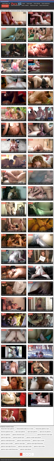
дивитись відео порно (6, 437)
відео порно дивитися (32, 431)
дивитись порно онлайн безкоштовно (9, 449)
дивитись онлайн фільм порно (8, 440)
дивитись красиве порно (18, 437)
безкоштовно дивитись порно (42, 428)
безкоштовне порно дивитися (7, 428)
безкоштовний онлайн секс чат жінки (25, 428)
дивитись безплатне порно (18, 434)
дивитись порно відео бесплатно (8, 446)
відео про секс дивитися (45, 431)
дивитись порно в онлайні (7, 443)
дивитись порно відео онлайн (25, 446)
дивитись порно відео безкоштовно (35, 443)
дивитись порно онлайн (39, 446)
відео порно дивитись (20, 431)
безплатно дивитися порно (7, 431)
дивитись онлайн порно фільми (33, 437)
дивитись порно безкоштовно (23, 440)
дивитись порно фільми (25, 449)
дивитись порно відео (20, 443)
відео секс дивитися (5, 434)
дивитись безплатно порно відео (44, 434)
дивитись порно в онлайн (38, 440)
